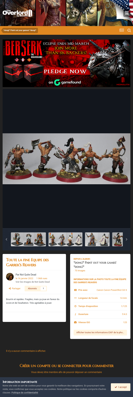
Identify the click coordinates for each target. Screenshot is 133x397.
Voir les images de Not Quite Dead (33, 282)
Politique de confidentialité (24, 392)
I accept (121, 387)
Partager (14, 288)
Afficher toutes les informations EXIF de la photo (100, 332)
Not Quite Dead (28, 274)
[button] (6, 239)
